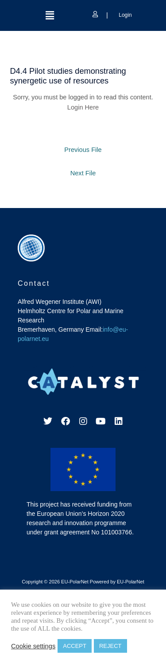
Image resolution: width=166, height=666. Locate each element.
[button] (49, 15)
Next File (83, 173)
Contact (34, 283)
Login (124, 15)
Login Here (83, 107)
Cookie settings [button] (33, 646)
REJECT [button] (110, 646)
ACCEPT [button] (74, 646)
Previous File (82, 149)
